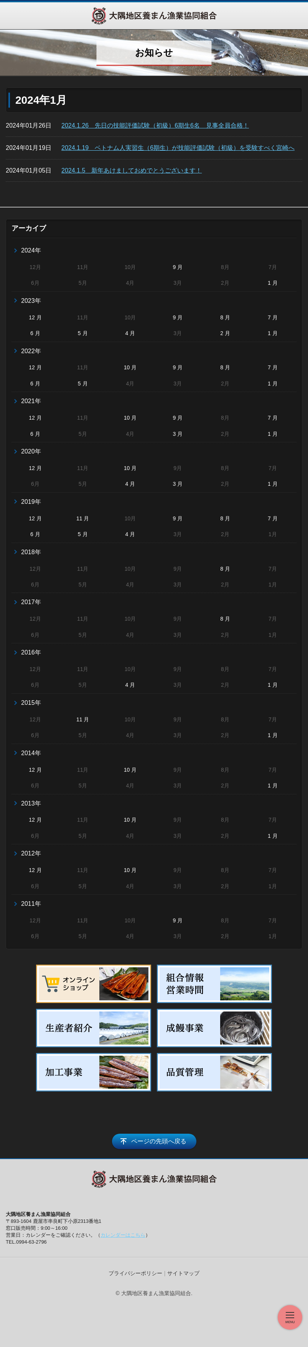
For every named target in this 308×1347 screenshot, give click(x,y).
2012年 (31, 853)
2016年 (31, 652)
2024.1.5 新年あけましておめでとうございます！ (131, 170)
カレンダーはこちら (122, 1235)
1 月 (273, 283)
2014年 (31, 753)
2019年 (31, 501)
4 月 (130, 333)
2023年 (31, 300)
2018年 (31, 552)
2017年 (31, 602)
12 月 (35, 317)
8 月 (225, 317)
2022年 (31, 351)
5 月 (83, 333)
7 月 (273, 317)
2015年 (31, 702)
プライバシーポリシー (135, 1273)
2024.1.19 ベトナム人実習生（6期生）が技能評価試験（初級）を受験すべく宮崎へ (178, 147)
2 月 (225, 333)
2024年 (31, 250)
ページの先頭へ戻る (158, 1141)
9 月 (178, 267)
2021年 (31, 401)
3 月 (178, 434)
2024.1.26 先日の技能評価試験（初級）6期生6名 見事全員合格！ (155, 125)
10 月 (130, 367)
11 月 (82, 518)
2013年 (31, 803)
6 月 (35, 333)
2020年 (31, 451)
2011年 (31, 903)
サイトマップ (183, 1273)
